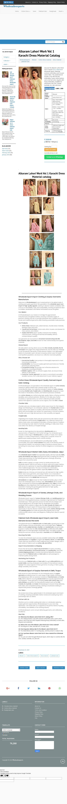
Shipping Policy (52, 2)
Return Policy (61, 2)
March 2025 (5, 150)
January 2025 (5, 155)
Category (6, 57)
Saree (34, 11)
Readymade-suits (9, 710)
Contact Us (35, 2)
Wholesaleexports (13, 6)
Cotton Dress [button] (25, 11)
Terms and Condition (41, 710)
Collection (6, 60)
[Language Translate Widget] (11, 730)
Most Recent (41, 667)
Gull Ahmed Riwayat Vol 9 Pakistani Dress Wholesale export (13, 78)
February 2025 (6, 152)
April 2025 (5, 148)
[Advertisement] (33, 26)
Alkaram (34, 60)
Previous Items (59, 667)
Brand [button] (61, 11)
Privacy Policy (43, 2)
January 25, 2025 (24, 650)
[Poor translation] (6, 775)
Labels (5, 64)
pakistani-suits (25, 61)
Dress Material (57, 69)
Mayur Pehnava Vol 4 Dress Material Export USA (12, 125)
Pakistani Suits (43, 11)
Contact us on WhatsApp (54, 157)
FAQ (36, 718)
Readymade (52, 11)
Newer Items (24, 667)
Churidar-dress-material (10, 706)
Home (17, 11)
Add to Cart (50, 150)
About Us (28, 2)
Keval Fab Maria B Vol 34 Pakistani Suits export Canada (12, 102)
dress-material (57, 60)
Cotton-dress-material (45, 60)
